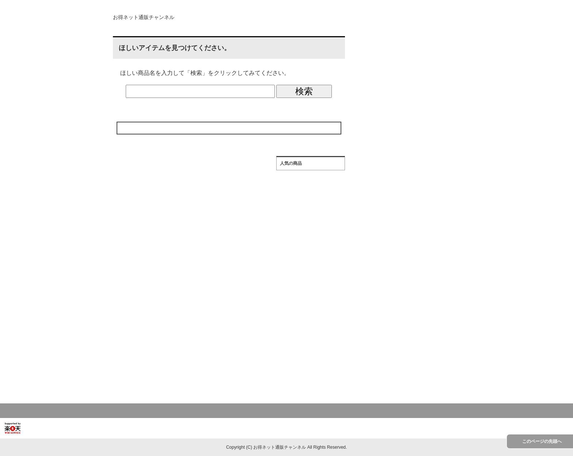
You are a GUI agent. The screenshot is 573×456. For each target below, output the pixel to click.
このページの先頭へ (542, 441)
